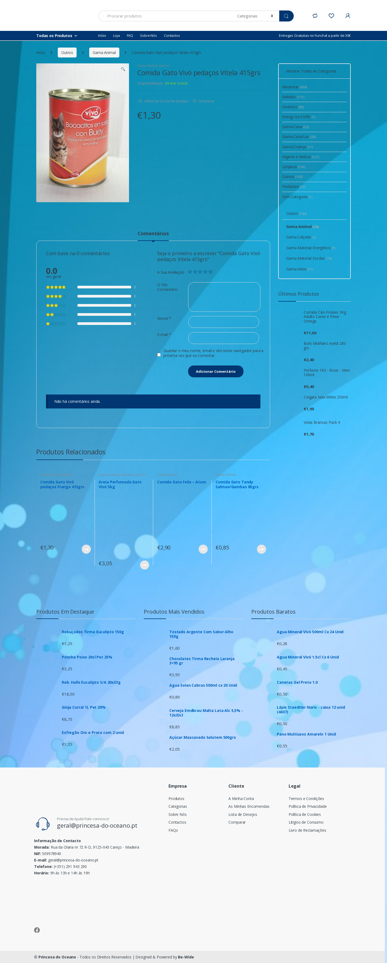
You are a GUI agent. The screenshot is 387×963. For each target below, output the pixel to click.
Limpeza (126, 474)
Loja (116, 35)
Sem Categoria (297, 196)
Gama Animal (104, 52)
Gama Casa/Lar (299, 136)
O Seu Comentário (167, 287)
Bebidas (293, 96)
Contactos (172, 35)
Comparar (206, 101)
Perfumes (294, 186)
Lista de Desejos (242, 814)
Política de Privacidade (308, 806)
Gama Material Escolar (309, 258)
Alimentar (294, 86)
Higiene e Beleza (300, 156)
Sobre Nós (148, 35)
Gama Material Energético (311, 247)
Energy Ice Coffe (298, 116)
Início (102, 35)
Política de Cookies (305, 814)
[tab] (153, 236)
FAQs (173, 830)
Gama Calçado (301, 237)
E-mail (164, 334)
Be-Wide (186, 957)
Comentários (153, 234)
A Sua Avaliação (170, 272)
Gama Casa (295, 126)
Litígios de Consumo (306, 822)
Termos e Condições (306, 798)
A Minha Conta (241, 798)
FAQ (130, 35)
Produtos (176, 798)
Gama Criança (297, 146)
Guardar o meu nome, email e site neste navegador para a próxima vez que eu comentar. (213, 353)
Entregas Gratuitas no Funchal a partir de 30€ (315, 35)
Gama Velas (299, 268)
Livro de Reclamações (307, 830)
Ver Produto (86, 549)
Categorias (178, 806)
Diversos (293, 106)
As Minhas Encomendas (248, 806)
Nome (164, 318)
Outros (67, 52)
